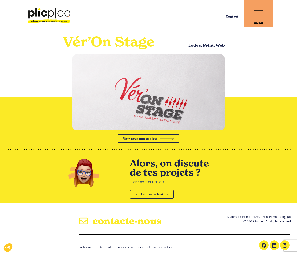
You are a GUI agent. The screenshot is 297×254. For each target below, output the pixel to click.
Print (208, 45)
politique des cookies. (159, 247)
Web (220, 45)
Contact (232, 16)
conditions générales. (130, 247)
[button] (8, 247)
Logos (194, 45)
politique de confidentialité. (97, 247)
